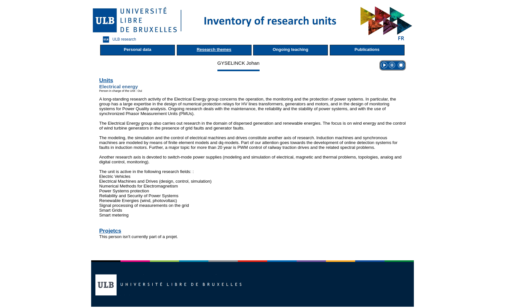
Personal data (137, 49)
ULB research (118, 39)
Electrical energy (118, 86)
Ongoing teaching (291, 49)
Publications (367, 49)
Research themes (214, 49)
